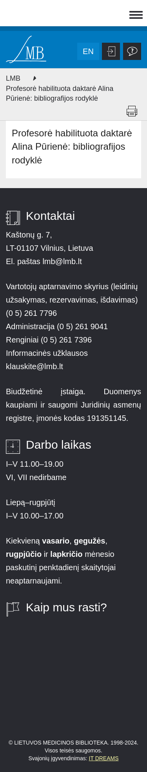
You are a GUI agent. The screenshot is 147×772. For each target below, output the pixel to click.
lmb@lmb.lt (62, 261)
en (88, 51)
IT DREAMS (104, 758)
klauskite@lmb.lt (35, 366)
